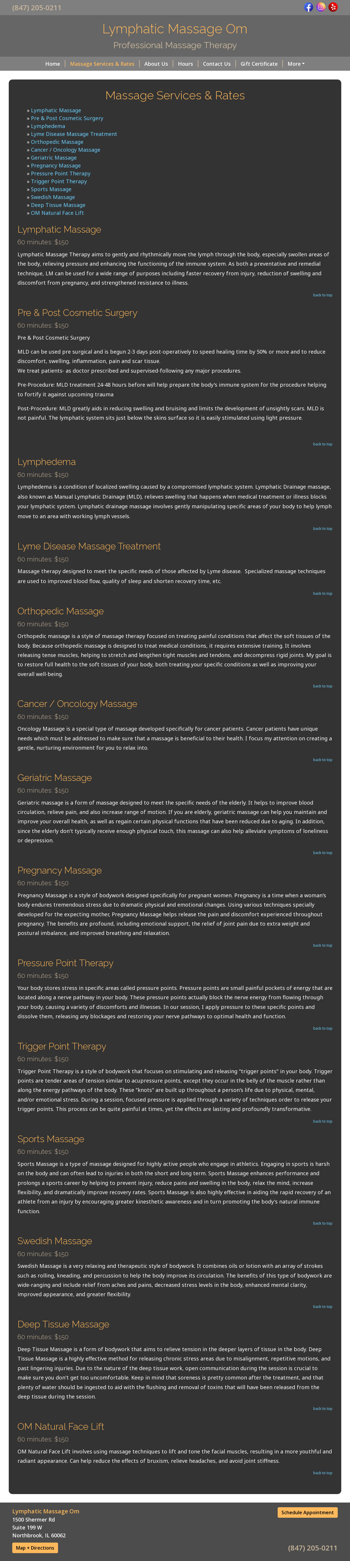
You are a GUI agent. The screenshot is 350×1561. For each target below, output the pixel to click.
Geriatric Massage (54, 157)
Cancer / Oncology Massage (65, 149)
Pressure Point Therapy (60, 173)
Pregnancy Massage (56, 165)
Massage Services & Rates (105, 63)
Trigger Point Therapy (59, 181)
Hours (188, 63)
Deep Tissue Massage (58, 204)
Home (55, 63)
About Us (158, 63)
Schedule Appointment (307, 1512)
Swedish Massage (53, 196)
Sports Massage (51, 189)
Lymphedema (48, 125)
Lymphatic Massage (56, 110)
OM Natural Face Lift (57, 212)
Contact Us (219, 63)
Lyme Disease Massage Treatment (74, 133)
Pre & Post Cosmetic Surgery (67, 118)
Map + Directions (35, 1548)
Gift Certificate (262, 63)
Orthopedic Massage (57, 141)
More (294, 63)
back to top (322, 295)
